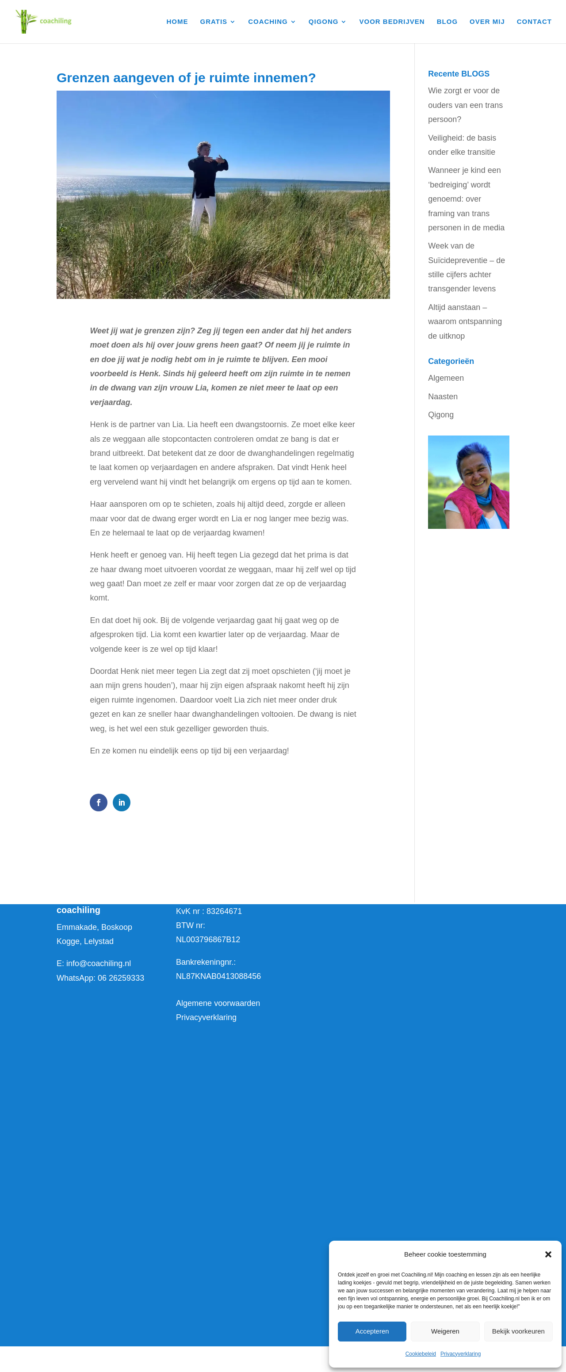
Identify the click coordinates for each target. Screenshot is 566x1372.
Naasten (443, 396)
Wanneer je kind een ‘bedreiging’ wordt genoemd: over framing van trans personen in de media (466, 199)
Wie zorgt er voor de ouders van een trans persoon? (465, 105)
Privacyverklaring (460, 1354)
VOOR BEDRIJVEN (392, 22)
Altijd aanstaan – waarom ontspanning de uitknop (465, 321)
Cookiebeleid (420, 1354)
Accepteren (372, 1331)
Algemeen (446, 378)
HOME (177, 22)
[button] (548, 1254)
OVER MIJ (487, 22)
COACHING (268, 22)
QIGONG (324, 22)
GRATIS (214, 22)
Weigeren (445, 1331)
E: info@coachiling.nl (94, 963)
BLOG (447, 22)
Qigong (441, 414)
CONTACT (534, 22)
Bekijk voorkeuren (518, 1331)
